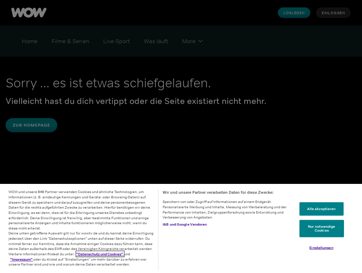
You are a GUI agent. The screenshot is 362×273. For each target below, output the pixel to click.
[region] (181, 228)
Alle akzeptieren (321, 208)
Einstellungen (321, 247)
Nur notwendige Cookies (321, 228)
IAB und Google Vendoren (185, 224)
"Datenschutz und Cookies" (100, 253)
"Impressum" (21, 259)
